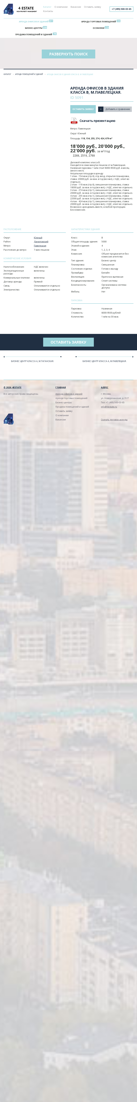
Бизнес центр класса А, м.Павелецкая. (104, 361)
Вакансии (76, 6)
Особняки (98, 28)
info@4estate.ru (109, 406)
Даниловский (41, 241)
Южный (38, 237)
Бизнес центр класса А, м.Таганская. (32, 361)
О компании (61, 6)
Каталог (47, 6)
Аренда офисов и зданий (34, 21)
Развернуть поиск (68, 53)
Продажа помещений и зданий (33, 34)
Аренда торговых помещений (98, 21)
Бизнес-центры (33, 28)
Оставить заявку (92, 6)
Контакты (48, 11)
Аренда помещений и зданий (29, 74)
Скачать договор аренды (114, 419)
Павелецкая (40, 245)
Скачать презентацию (97, 121)
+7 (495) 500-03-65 (121, 9)
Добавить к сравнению (117, 109)
